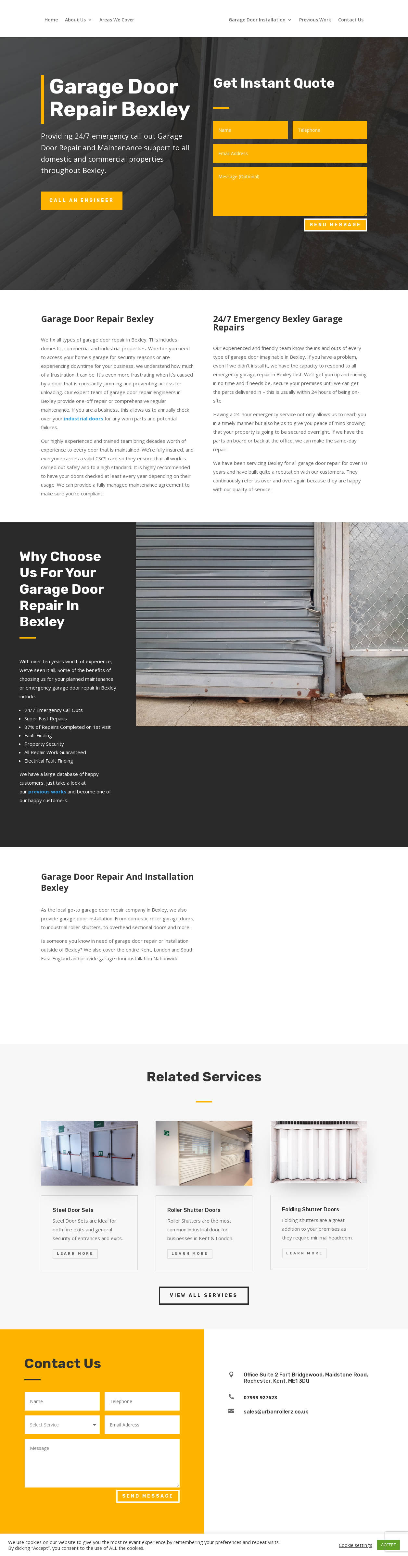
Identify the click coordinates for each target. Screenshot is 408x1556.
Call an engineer (81, 200)
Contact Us (350, 21)
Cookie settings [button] (355, 1545)
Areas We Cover (117, 21)
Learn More (75, 1253)
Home (51, 21)
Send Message (335, 225)
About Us (76, 21)
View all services (204, 1295)
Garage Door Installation (256, 21)
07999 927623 (260, 1397)
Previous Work (314, 21)
